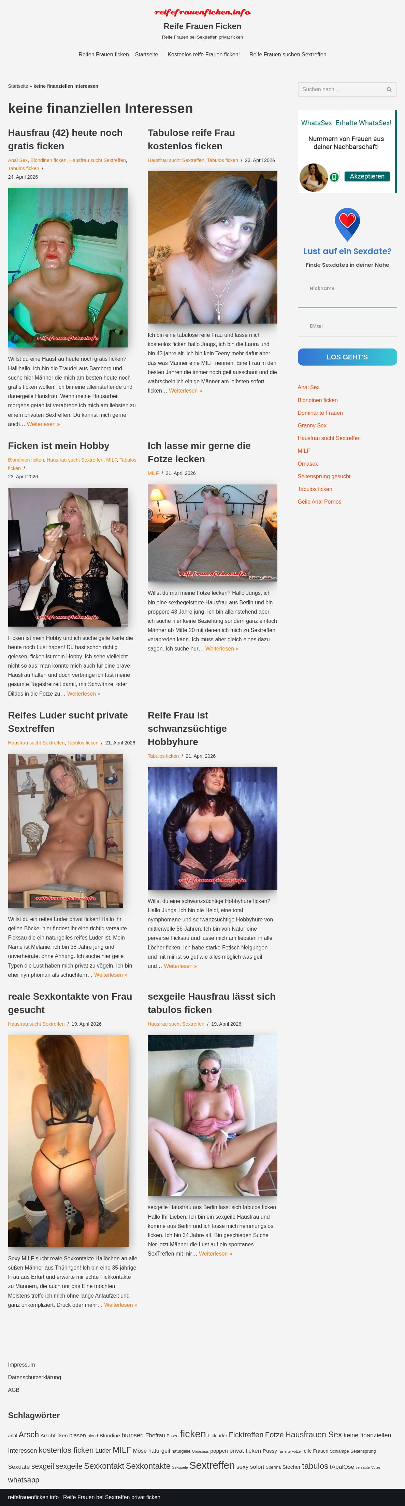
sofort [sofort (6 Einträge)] (257, 1467)
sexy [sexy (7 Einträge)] (242, 1466)
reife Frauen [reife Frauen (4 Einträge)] (315, 1451)
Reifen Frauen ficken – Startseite (118, 54)
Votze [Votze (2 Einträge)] (375, 1467)
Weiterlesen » (43, 424)
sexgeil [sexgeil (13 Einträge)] (42, 1466)
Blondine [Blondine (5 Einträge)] (110, 1435)
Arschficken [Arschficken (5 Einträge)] (54, 1435)
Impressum (21, 1365)
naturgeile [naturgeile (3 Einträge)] (181, 1451)
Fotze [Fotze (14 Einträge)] (274, 1434)
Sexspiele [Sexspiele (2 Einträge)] (180, 1467)
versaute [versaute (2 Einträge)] (363, 1467)
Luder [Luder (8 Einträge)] (103, 1450)
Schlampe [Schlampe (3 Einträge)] (339, 1451)
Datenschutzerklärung (34, 1377)
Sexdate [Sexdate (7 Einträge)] (19, 1466)
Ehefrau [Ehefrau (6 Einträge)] (155, 1435)
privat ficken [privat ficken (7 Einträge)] (245, 1450)
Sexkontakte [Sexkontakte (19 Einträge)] (148, 1465)
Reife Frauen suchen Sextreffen (288, 54)
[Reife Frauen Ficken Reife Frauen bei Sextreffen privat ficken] (202, 23)
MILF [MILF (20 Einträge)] (122, 1449)
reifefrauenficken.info (33, 1497)
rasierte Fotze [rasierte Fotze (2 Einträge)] (289, 1451)
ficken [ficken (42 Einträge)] (193, 1433)
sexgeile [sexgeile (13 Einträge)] (69, 1466)
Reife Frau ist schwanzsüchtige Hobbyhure (187, 728)
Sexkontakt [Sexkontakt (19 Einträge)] (104, 1465)
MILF (111, 460)
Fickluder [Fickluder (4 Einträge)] (217, 1435)
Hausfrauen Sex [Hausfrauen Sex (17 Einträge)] (313, 1434)
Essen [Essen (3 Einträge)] (172, 1436)
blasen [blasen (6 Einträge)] (77, 1435)
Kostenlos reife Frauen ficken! (204, 54)
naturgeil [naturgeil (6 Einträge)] (159, 1451)
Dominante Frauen (320, 413)
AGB (14, 1390)
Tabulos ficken (23, 168)
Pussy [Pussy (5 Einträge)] (270, 1451)
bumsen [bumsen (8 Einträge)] (132, 1435)
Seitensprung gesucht (324, 476)
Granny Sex (312, 425)
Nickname (322, 288)
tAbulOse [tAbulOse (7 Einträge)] (342, 1466)
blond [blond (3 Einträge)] (92, 1436)
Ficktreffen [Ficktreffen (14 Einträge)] (246, 1434)
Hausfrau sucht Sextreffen (97, 160)
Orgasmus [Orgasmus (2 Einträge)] (200, 1451)
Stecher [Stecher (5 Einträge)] (291, 1467)
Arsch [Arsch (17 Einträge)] (29, 1434)
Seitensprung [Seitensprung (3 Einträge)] (363, 1451)
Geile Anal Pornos (320, 502)
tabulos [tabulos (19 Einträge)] (315, 1465)
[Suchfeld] (340, 89)
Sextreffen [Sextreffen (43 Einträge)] (212, 1465)
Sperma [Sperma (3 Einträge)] (273, 1467)
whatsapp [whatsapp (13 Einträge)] (24, 1480)
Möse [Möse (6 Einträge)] (140, 1451)
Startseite (18, 86)
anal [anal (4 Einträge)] (12, 1435)
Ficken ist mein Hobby (59, 445)
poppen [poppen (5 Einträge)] (219, 1451)
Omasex (308, 464)
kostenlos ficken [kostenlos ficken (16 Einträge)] (66, 1450)
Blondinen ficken (48, 160)
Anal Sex (18, 160)
